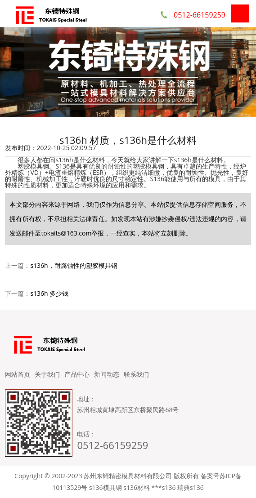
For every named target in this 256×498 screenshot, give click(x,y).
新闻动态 (106, 374)
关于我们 (47, 374)
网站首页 (17, 374)
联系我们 (136, 374)
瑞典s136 (190, 487)
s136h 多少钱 (49, 293)
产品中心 (77, 374)
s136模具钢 (105, 487)
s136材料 (136, 487)
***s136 (164, 487)
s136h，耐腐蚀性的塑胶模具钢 (73, 265)
